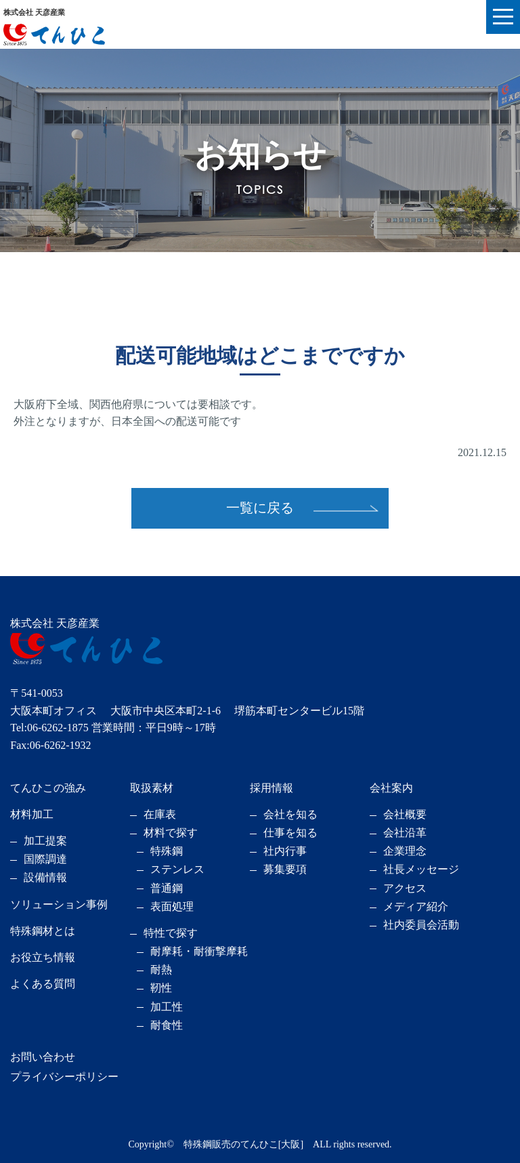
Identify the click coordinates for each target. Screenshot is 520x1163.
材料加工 (31, 814)
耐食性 (166, 1025)
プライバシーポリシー (64, 1076)
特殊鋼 (166, 851)
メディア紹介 (415, 906)
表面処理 (172, 906)
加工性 (166, 1007)
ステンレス (177, 869)
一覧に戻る (260, 507)
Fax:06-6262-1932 (50, 745)
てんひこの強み (48, 788)
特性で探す (171, 933)
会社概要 (405, 814)
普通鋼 (166, 888)
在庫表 (160, 814)
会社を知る (290, 814)
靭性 (161, 988)
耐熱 (161, 969)
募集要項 (285, 869)
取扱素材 (151, 788)
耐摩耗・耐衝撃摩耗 (199, 951)
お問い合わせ (42, 1057)
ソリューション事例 (59, 904)
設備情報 (45, 877)
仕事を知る (290, 832)
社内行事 (285, 851)
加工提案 (45, 840)
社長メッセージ (421, 869)
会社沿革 (405, 832)
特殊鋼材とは (42, 931)
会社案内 (391, 788)
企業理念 (405, 851)
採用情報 (271, 788)
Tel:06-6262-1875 (49, 727)
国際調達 (45, 859)
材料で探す (171, 832)
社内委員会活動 (421, 925)
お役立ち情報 (42, 957)
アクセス (405, 888)
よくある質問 (42, 983)
